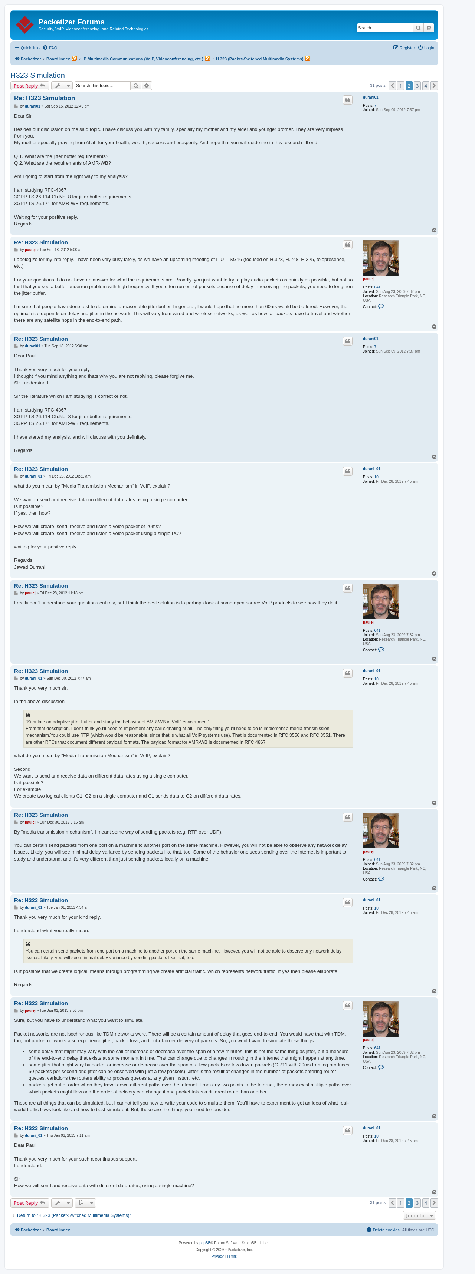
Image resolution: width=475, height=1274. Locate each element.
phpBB (204, 1243)
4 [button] (426, 85)
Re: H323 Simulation (44, 98)
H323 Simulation (37, 75)
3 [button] (417, 85)
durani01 (371, 97)
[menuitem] (49, 47)
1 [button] (400, 85)
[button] (392, 85)
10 (376, 477)
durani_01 (371, 469)
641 (377, 287)
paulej (368, 279)
